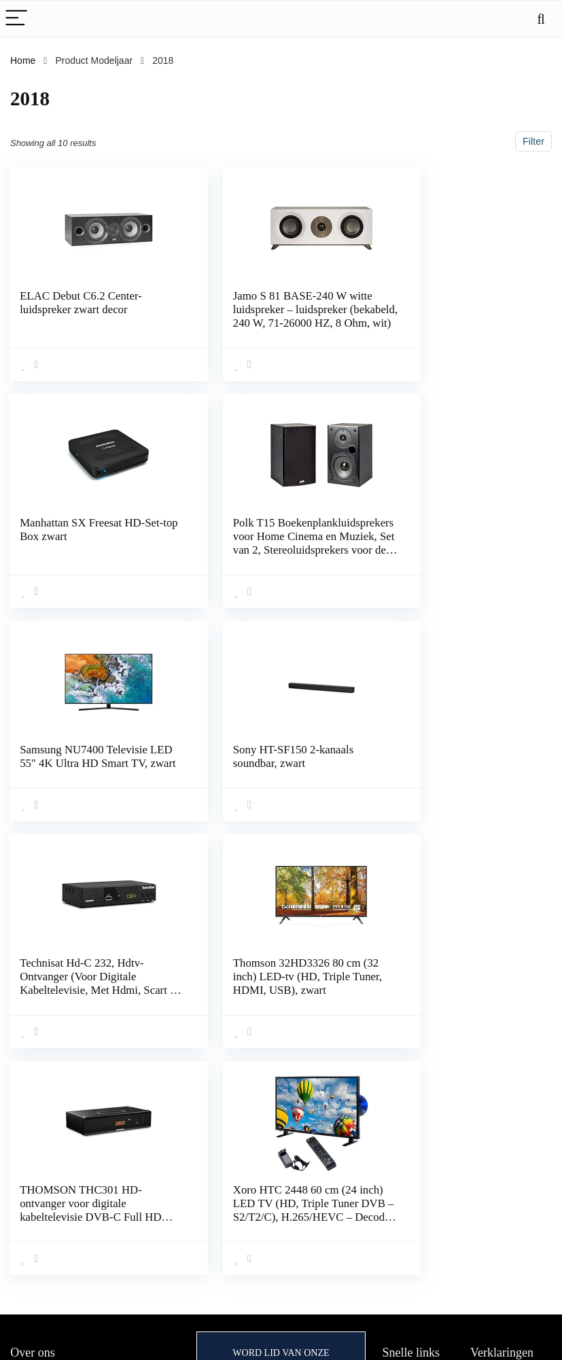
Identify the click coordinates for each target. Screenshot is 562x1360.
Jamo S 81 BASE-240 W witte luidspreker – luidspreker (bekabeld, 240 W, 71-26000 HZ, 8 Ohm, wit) (275, 316)
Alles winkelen (413, 1161)
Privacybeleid (498, 1161)
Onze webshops (417, 1218)
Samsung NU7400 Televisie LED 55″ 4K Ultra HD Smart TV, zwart (273, 534)
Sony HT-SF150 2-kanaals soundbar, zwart (453, 527)
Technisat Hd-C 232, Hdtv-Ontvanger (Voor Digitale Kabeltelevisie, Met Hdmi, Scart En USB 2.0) (82, 766)
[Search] (541, 19)
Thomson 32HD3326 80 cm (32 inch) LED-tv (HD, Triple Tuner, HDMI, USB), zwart (274, 759)
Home (22, 60)
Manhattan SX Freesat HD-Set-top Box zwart (455, 302)
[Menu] (16, 19)
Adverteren (406, 1237)
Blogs (394, 1199)
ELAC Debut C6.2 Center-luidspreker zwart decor (81, 302)
